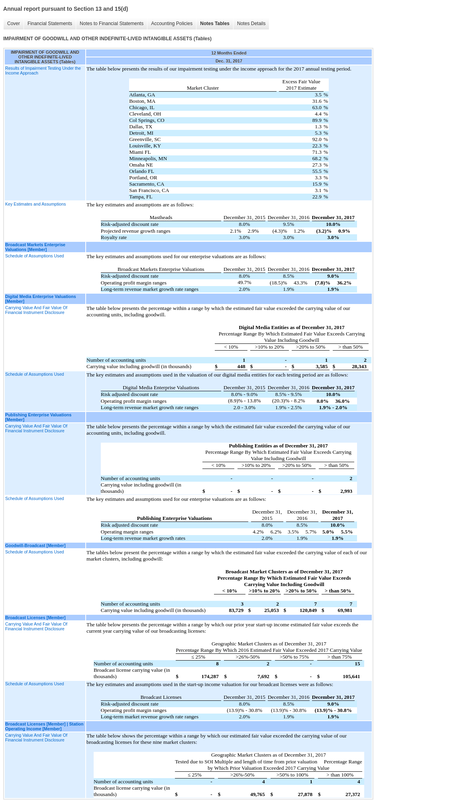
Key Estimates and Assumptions (35, 204)
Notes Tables (215, 23)
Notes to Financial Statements (111, 23)
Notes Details (251, 23)
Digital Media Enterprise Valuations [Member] (40, 299)
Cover (13, 23)
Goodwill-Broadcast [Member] (35, 545)
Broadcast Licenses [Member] (35, 617)
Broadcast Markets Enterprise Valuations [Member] (35, 247)
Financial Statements (49, 23)
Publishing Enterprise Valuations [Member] (38, 417)
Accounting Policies (171, 23)
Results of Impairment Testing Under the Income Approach (43, 70)
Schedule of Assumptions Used (34, 255)
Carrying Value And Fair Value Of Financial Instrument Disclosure (36, 310)
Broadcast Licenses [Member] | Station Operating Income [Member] (44, 726)
